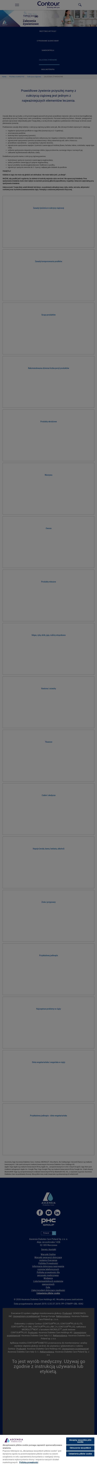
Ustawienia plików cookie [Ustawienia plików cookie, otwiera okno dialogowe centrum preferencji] (80, 1454)
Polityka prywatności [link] (28, 1462)
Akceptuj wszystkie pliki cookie (80, 1441)
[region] (48, 1449)
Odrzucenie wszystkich (80, 1448)
